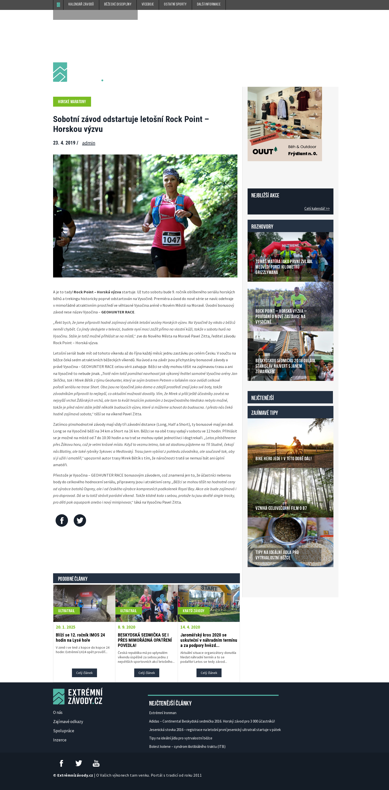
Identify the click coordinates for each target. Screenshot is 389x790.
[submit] (132, 14)
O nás (58, 712)
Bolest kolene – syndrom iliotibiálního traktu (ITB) (187, 746)
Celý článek (84, 672)
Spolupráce (63, 730)
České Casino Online (258, 580)
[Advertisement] (146, 551)
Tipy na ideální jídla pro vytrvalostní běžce (180, 738)
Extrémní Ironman (162, 712)
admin (88, 143)
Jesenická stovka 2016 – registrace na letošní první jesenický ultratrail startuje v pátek (215, 729)
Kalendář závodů (81, 4)
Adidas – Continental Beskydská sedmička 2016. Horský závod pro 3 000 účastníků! (212, 721)
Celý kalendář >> (317, 208)
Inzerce (59, 740)
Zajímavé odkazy (68, 721)
